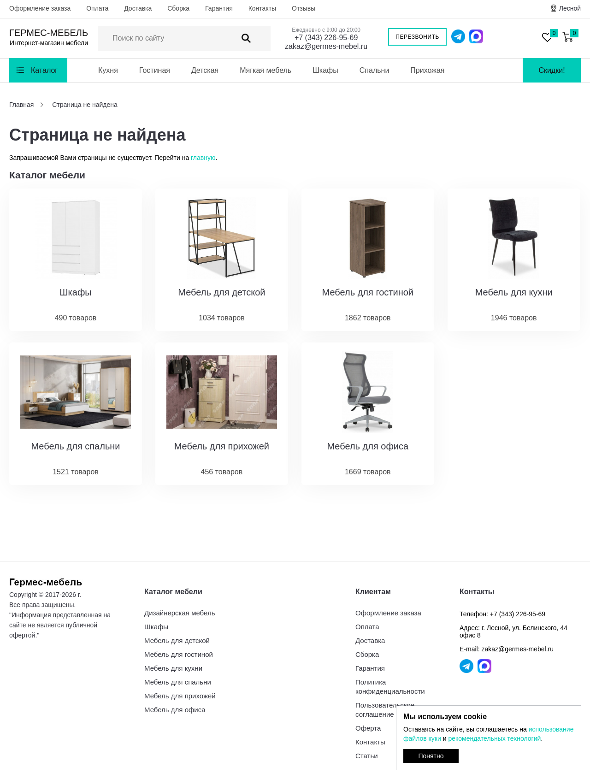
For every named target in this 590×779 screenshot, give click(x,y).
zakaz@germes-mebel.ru (326, 46)
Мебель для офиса (175, 710)
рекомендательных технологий (494, 738)
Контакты (262, 8)
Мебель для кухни (173, 668)
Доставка (138, 8)
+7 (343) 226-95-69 (326, 37)
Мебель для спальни (177, 682)
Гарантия (219, 8)
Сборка (178, 8)
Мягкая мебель (265, 70)
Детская (204, 70)
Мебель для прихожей (180, 696)
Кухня (108, 70)
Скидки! (551, 70)
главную (203, 157)
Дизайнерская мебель (179, 613)
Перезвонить (417, 37)
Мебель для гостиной (178, 654)
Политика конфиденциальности (390, 686)
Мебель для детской (177, 640)
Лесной (570, 8)
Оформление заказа (40, 8)
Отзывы (303, 8)
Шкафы (325, 70)
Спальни (374, 70)
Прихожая (427, 70)
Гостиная (154, 70)
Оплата (97, 8)
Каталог (44, 70)
